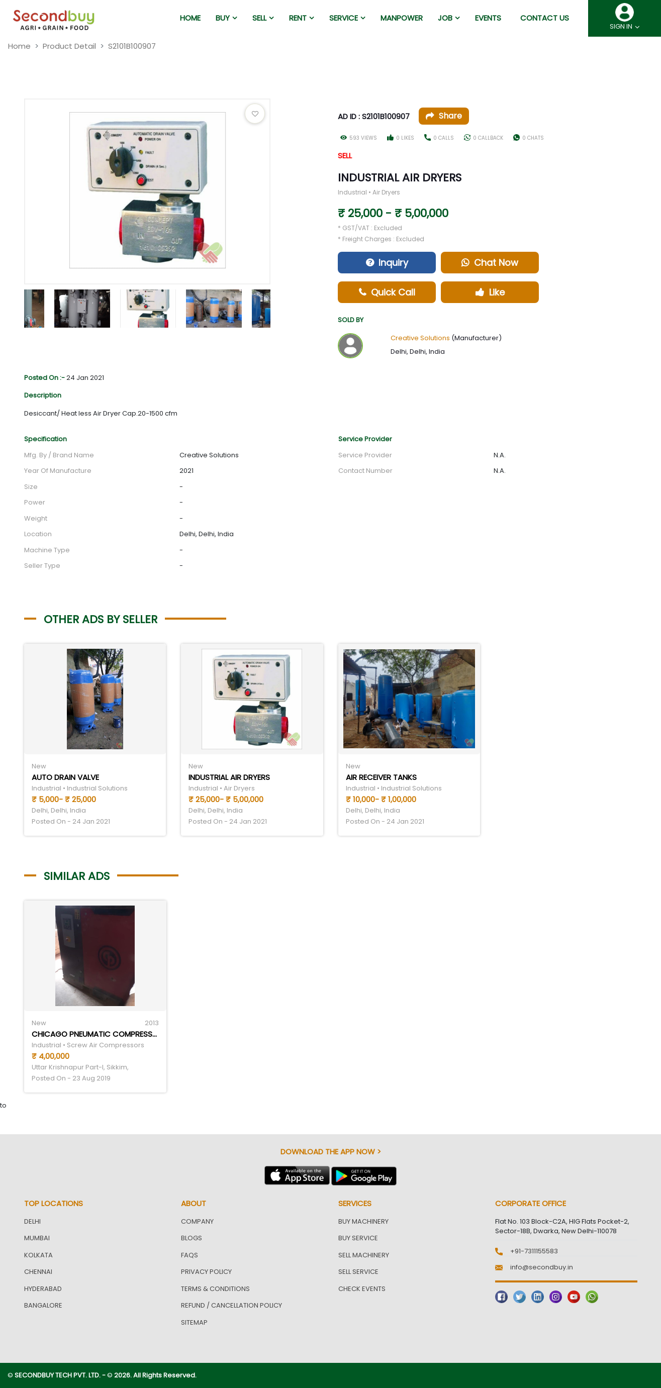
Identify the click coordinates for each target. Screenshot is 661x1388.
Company (197, 1221)
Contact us (544, 18)
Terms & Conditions (215, 1289)
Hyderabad (43, 1289)
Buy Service (358, 1238)
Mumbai (37, 1238)
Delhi (32, 1221)
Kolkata (38, 1255)
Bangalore (43, 1305)
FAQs (189, 1255)
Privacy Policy (206, 1271)
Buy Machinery (363, 1221)
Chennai (38, 1271)
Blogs (191, 1238)
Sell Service (358, 1271)
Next (278, 306)
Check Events (362, 1289)
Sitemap (194, 1322)
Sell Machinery (363, 1255)
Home (19, 46)
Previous (17, 306)
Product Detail (69, 46)
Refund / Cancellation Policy (231, 1305)
